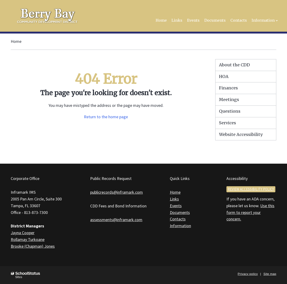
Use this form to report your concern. (250, 212)
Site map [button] (269, 274)
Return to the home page (106, 116)
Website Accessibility (241, 134)
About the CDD (234, 65)
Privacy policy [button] (248, 274)
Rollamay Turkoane (27, 239)
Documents (180, 212)
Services (227, 122)
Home (16, 41)
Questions (229, 111)
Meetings (229, 99)
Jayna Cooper (22, 232)
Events (176, 205)
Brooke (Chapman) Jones (33, 246)
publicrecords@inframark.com (116, 192)
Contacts (178, 219)
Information (180, 225)
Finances (228, 88)
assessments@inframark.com (116, 219)
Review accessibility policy (251, 189)
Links (174, 199)
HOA (224, 76)
